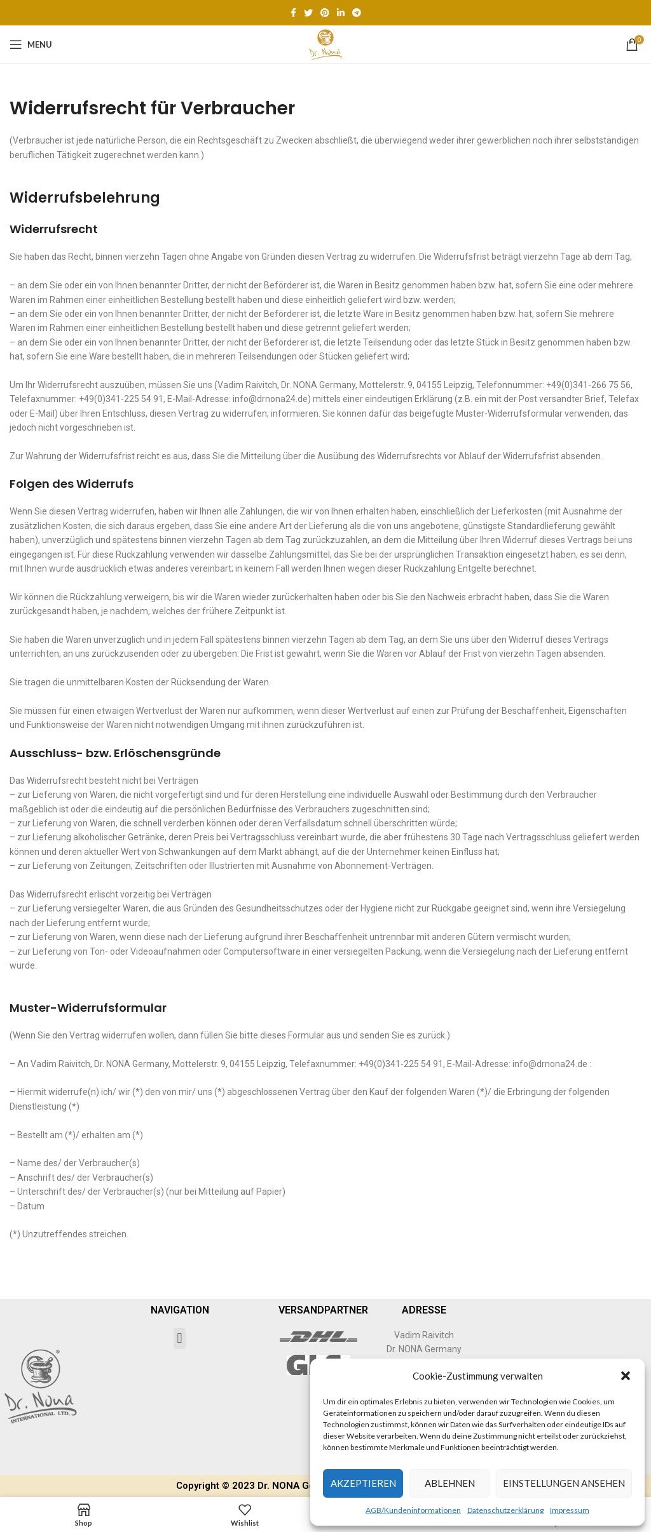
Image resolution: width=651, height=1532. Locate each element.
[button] (625, 1375)
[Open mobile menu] (30, 44)
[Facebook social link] (293, 12)
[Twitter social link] (308, 12)
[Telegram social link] (356, 12)
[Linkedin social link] (340, 12)
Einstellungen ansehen (564, 1483)
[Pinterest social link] (325, 12)
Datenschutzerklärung (505, 1510)
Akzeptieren (363, 1483)
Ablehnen (450, 1483)
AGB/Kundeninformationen (413, 1510)
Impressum (569, 1510)
